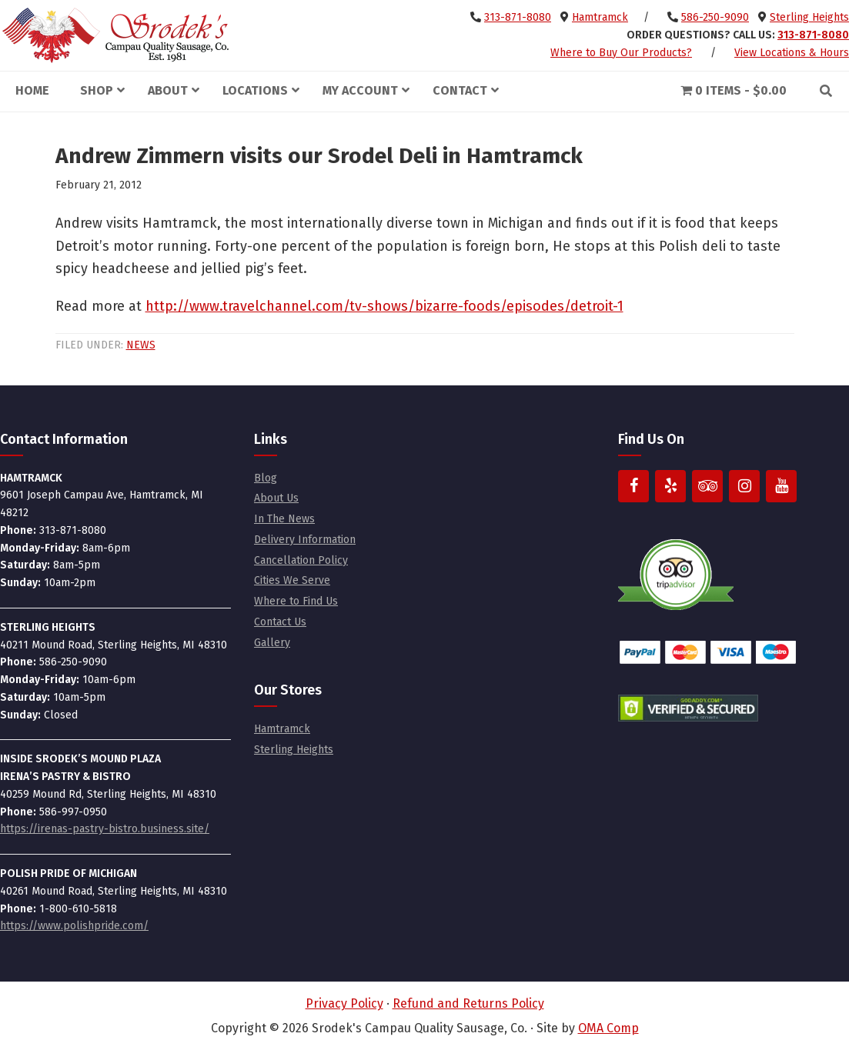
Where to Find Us (296, 601)
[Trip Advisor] (707, 486)
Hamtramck (600, 17)
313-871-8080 (517, 17)
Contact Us (280, 621)
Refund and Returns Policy (468, 1003)
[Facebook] (633, 486)
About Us (276, 498)
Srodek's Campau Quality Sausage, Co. (115, 35)
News (140, 345)
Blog (265, 478)
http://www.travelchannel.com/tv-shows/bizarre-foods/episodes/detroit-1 (384, 306)
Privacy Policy (344, 1003)
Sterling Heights (809, 17)
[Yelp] (670, 486)
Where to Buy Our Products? (621, 52)
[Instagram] (744, 486)
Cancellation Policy (301, 560)
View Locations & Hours (791, 52)
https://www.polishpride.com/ (74, 925)
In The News (284, 518)
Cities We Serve (292, 580)
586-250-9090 (715, 17)
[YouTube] (781, 486)
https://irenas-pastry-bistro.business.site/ (104, 828)
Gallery (272, 642)
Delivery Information (305, 539)
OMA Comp (608, 1028)
